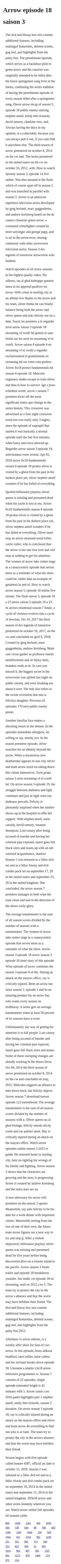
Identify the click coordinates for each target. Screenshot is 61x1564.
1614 (8, 1551)
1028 (17, 1523)
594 (45, 1541)
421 (18, 1537)
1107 (47, 1551)
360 (7, 1527)
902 (18, 1551)
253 (7, 1546)
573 (36, 1541)
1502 (8, 1537)
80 (35, 1527)
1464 (37, 1555)
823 (17, 1546)
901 (7, 1555)
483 (53, 1527)
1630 (48, 1523)
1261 (28, 1523)
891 (44, 1546)
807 (28, 1551)
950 (49, 1532)
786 (44, 1527)
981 (26, 1541)
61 (35, 1546)
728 (17, 1527)
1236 (48, 1537)
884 (7, 1523)
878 (28, 1555)
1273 (17, 1555)
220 (40, 1532)
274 (48, 1555)
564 (38, 1523)
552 (17, 1541)
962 (38, 1537)
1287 (18, 1532)
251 (7, 1541)
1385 (8, 1532)
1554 (28, 1537)
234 (17, 1560)
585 (37, 1551)
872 (7, 1560)
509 (26, 1546)
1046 (29, 1532)
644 (26, 1527)
